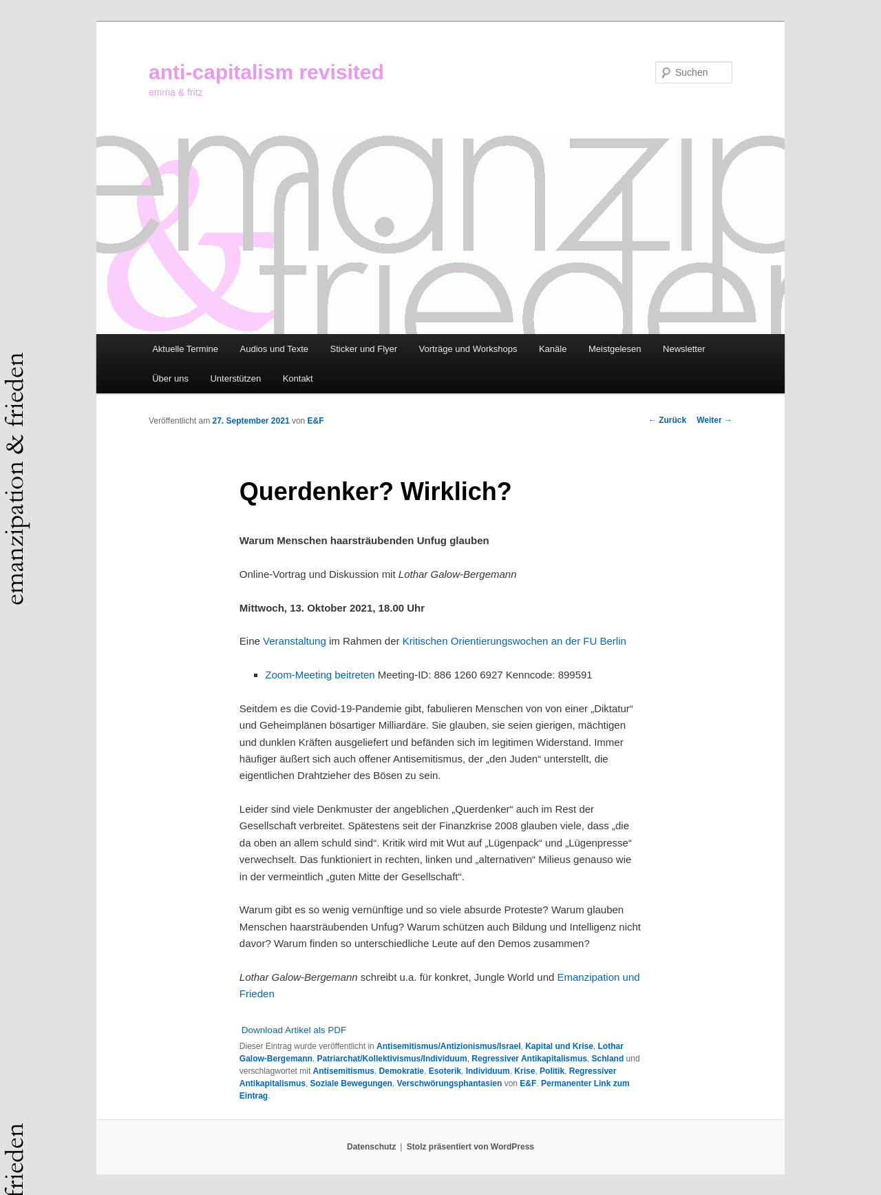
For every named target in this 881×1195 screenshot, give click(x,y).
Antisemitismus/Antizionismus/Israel (448, 1046)
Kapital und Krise (559, 1046)
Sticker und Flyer (364, 349)
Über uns (170, 378)
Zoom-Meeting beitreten (319, 674)
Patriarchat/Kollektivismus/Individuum (392, 1058)
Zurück (667, 420)
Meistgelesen (614, 349)
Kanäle (552, 349)
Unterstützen (235, 378)
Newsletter (684, 349)
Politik (552, 1071)
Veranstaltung (294, 641)
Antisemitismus (343, 1071)
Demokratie (401, 1071)
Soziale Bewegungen (351, 1083)
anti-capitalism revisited (266, 72)
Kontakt (298, 378)
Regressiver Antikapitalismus (529, 1058)
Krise (524, 1071)
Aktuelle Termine (185, 349)
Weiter (714, 420)
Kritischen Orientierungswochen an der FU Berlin (514, 641)
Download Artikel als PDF (294, 1030)
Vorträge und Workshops (468, 349)
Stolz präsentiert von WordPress (470, 1147)
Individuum (488, 1071)
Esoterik (445, 1071)
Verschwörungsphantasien (449, 1083)
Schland (608, 1058)
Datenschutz (371, 1147)
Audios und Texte (274, 349)
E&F (316, 421)
